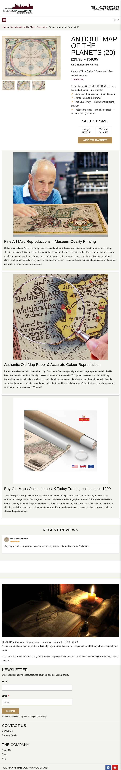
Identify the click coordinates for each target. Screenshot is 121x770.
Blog (4, 758)
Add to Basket (95, 140)
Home (5, 27)
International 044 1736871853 (106, 10)
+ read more (77, 79)
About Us (6, 750)
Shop (4, 754)
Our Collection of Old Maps (22, 27)
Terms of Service (10, 735)
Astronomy (42, 27)
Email (4, 681)
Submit (10, 711)
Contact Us (7, 731)
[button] (4, 20)
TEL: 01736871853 (105, 7)
